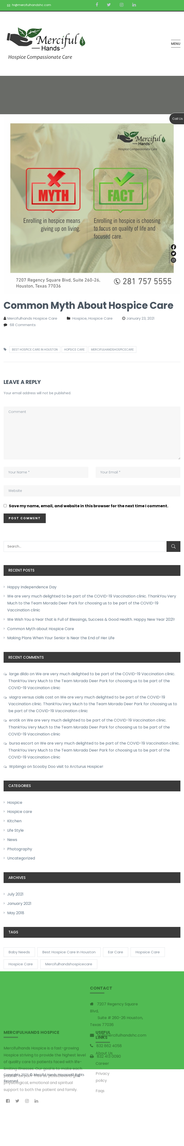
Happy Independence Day (32, 587)
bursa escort (21, 743)
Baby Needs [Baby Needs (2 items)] (19, 952)
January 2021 (19, 903)
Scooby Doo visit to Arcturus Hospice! (68, 766)
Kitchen (14, 821)
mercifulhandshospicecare (112, 349)
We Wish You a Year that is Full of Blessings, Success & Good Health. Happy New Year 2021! (91, 619)
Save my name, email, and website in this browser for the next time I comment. (88, 506)
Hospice (14, 802)
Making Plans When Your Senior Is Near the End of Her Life (61, 638)
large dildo (19, 674)
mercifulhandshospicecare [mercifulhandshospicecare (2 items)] (68, 964)
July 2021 (15, 894)
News (12, 839)
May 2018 (15, 913)
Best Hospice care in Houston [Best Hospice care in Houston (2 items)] (69, 952)
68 (23, 324)
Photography (19, 849)
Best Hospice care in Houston (35, 349)
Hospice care (19, 811)
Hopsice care (74, 349)
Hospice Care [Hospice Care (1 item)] (21, 964)
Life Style (15, 830)
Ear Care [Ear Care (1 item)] (115, 952)
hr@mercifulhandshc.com (31, 5)
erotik (14, 720)
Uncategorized (21, 858)
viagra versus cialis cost (31, 697)
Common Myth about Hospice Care (40, 629)
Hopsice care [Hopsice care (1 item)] (148, 952)
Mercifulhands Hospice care (32, 318)
